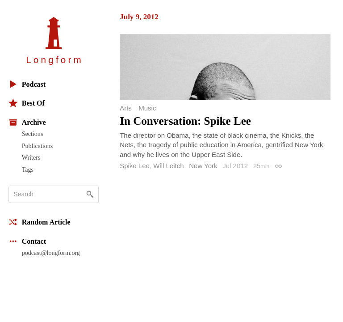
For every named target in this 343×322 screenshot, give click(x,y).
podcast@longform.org (51, 252)
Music (147, 108)
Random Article (39, 222)
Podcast (27, 84)
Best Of (26, 103)
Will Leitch (168, 165)
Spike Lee (135, 165)
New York (203, 165)
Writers (31, 157)
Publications (37, 145)
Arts (126, 108)
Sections (32, 133)
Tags (27, 169)
